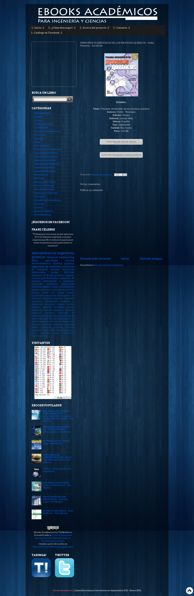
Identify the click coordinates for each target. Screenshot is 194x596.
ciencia (70, 292)
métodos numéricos (65, 330)
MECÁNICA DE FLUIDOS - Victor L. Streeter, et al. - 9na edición (57, 485)
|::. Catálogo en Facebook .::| (46, 32)
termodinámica (41, 263)
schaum (61, 304)
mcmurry (46, 330)
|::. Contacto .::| (122, 27)
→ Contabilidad (40, 127)
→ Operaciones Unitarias (45, 193)
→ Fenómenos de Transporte (46, 149)
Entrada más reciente (95, 258)
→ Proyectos (38, 203)
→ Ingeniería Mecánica (44, 171)
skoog (56, 333)
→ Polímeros (38, 196)
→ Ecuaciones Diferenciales (46, 131)
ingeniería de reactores (46, 266)
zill (53, 292)
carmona (57, 321)
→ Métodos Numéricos (43, 189)
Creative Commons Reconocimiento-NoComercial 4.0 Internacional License (53, 538)
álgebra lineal (50, 286)
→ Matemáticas (40, 174)
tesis (55, 316)
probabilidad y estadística (58, 281)
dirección (36, 324)
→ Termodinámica (41, 214)
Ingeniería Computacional (53, 290)
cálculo (69, 260)
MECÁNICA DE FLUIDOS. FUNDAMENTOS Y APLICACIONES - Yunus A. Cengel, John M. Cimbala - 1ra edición (58, 416)
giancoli (47, 307)
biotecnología (43, 321)
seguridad (45, 333)
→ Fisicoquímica (40, 145)
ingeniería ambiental (45, 284)
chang (64, 321)
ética (46, 336)
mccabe (48, 310)
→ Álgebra (37, 116)
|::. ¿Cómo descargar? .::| (62, 27)
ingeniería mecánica (64, 327)
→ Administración (41, 113)
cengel (61, 292)
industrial (58, 298)
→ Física (36, 142)
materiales (37, 310)
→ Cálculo (37, 120)
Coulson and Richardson (45, 278)
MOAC (71, 290)
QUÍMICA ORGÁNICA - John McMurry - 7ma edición (58, 511)
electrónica (50, 295)
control (71, 321)
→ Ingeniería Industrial (44, 160)
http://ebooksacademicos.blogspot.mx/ (53, 546)
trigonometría (38, 336)
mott (53, 330)
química (36, 292)
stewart (35, 289)
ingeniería (46, 327)
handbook (48, 298)
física (35, 260)
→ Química (37, 207)
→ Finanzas (38, 138)
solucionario (68, 333)
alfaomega (62, 319)
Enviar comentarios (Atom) (109, 265)
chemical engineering (60, 257)
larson (71, 307)
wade (39, 318)
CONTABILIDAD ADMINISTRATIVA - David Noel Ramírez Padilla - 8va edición (57, 459)
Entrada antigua (151, 258)
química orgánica (64, 275)
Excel (55, 319)
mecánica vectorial (64, 310)
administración (44, 253)
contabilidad (38, 295)
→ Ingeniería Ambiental (45, 153)
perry (34, 333)
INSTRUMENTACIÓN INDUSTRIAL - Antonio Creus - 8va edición (55, 499)
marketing (36, 330)
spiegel (49, 316)
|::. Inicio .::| (38, 27)
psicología (52, 260)
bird (51, 321)
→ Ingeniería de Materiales (46, 163)
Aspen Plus (48, 319)
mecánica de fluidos (43, 275)
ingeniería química (101, 174)
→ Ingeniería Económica (44, 156)
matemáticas (51, 301)
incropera (59, 307)
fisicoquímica (66, 286)
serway (70, 304)
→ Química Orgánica (42, 211)
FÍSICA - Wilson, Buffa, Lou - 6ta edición (57, 469)
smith (45, 292)
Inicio (125, 258)
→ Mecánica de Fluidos (43, 182)
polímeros (37, 313)
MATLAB (69, 272)
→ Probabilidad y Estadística (46, 200)
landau (54, 272)
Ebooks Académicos (63, 590)
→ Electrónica (39, 135)
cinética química (63, 263)
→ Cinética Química (42, 124)
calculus (36, 307)
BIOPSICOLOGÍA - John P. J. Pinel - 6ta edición (56, 442)
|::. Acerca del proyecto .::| (94, 27)
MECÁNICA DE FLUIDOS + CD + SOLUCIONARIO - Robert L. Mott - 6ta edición (57, 429)
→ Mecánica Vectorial (43, 185)
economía (47, 324)
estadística (58, 324)
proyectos (50, 304)
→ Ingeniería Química (43, 167)
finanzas (55, 269)
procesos (50, 313)
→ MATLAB (38, 178)
